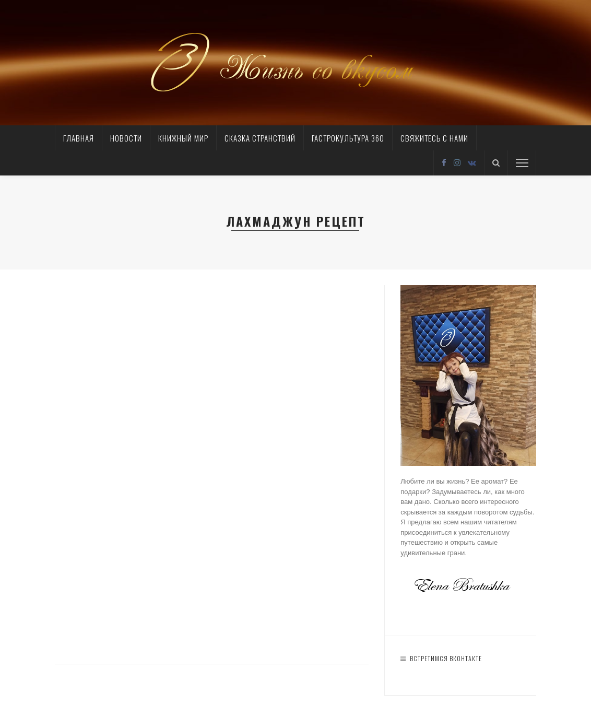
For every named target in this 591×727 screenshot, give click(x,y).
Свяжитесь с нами (434, 138)
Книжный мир (183, 138)
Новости (126, 138)
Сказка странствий (260, 138)
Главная (78, 138)
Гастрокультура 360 (348, 138)
